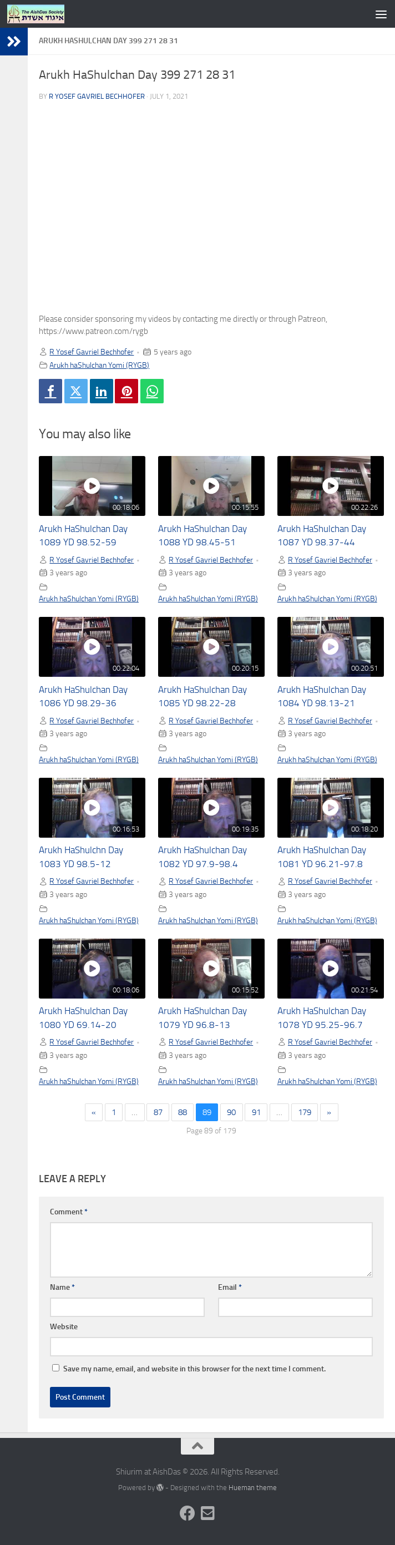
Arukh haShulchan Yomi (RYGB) (99, 365)
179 (304, 1112)
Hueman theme (253, 1487)
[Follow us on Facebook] (187, 1513)
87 (158, 1112)
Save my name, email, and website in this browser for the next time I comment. (194, 1369)
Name (62, 1287)
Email (230, 1287)
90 (231, 1112)
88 (182, 1112)
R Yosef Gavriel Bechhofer (97, 96)
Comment (69, 1212)
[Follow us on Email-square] (207, 1513)
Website (64, 1326)
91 (256, 1112)
